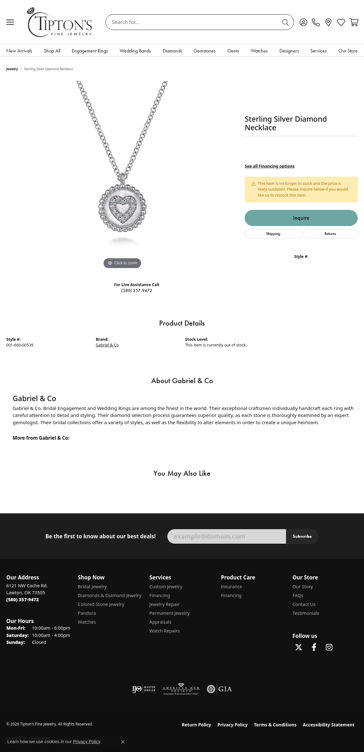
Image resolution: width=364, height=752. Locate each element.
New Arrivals (19, 51)
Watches (259, 51)
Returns (330, 233)
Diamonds (172, 51)
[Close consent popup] (123, 742)
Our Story (302, 587)
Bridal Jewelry (92, 587)
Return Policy (196, 725)
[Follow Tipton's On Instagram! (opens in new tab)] (329, 647)
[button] (303, 22)
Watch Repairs (164, 631)
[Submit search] (286, 22)
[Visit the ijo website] (144, 689)
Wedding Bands (135, 51)
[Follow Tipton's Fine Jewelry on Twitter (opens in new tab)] (298, 647)
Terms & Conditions (275, 725)
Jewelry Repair (164, 604)
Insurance (231, 587)
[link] (316, 22)
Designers (289, 51)
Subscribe (302, 536)
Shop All (52, 51)
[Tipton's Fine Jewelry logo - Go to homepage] (59, 22)
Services (318, 51)
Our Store (348, 51)
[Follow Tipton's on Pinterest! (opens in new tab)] (344, 647)
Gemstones (205, 51)
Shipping (273, 233)
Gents (233, 51)
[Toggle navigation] (11, 22)
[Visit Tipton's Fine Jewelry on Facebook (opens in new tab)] (313, 647)
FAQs (297, 595)
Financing (159, 595)
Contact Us (303, 604)
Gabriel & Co (107, 345)
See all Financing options (270, 166)
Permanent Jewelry (169, 613)
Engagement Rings (90, 51)
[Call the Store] (22, 599)
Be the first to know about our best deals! (100, 536)
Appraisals (160, 622)
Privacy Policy (233, 725)
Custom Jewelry (165, 587)
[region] (122, 176)
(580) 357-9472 (136, 290)
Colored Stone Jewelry (101, 604)
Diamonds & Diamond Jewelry (109, 595)
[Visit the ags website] (181, 689)
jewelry (12, 69)
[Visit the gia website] (219, 689)
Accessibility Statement (329, 725)
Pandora (87, 613)
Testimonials (305, 613)
